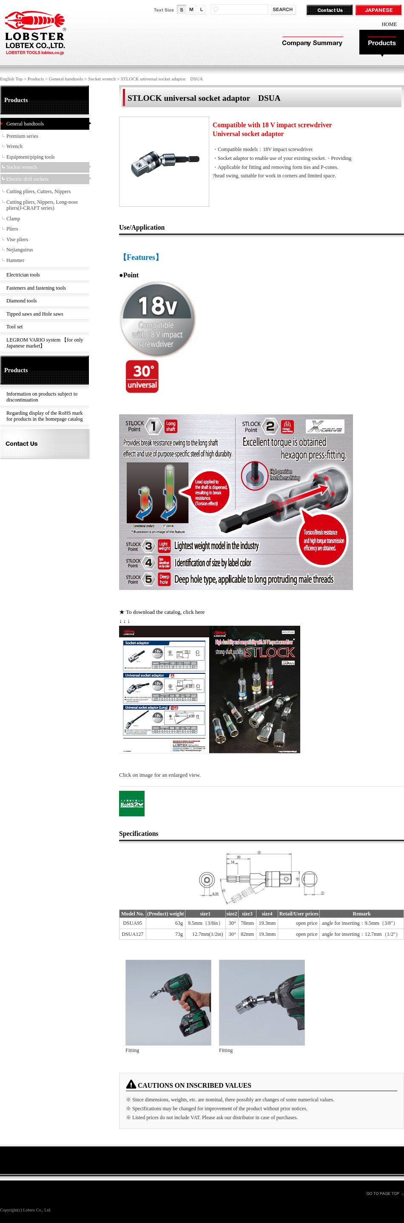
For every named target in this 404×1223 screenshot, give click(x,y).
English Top (11, 78)
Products (381, 43)
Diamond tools (21, 301)
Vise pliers (17, 239)
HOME (389, 24)
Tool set (14, 327)
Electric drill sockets (27, 179)
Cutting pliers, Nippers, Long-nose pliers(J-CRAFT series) (42, 205)
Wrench (14, 146)
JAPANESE (379, 10)
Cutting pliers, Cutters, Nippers (38, 191)
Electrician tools (23, 275)
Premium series (22, 136)
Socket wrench (102, 78)
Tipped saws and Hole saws (34, 314)
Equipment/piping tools (30, 157)
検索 (284, 10)
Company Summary (311, 43)
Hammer (15, 260)
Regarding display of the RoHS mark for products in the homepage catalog (44, 416)
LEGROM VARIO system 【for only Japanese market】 (44, 343)
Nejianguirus (19, 250)
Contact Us (330, 10)
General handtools (66, 78)
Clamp (13, 219)
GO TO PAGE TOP (385, 1193)
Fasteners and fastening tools (36, 288)
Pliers (12, 229)
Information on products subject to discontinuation (41, 397)
